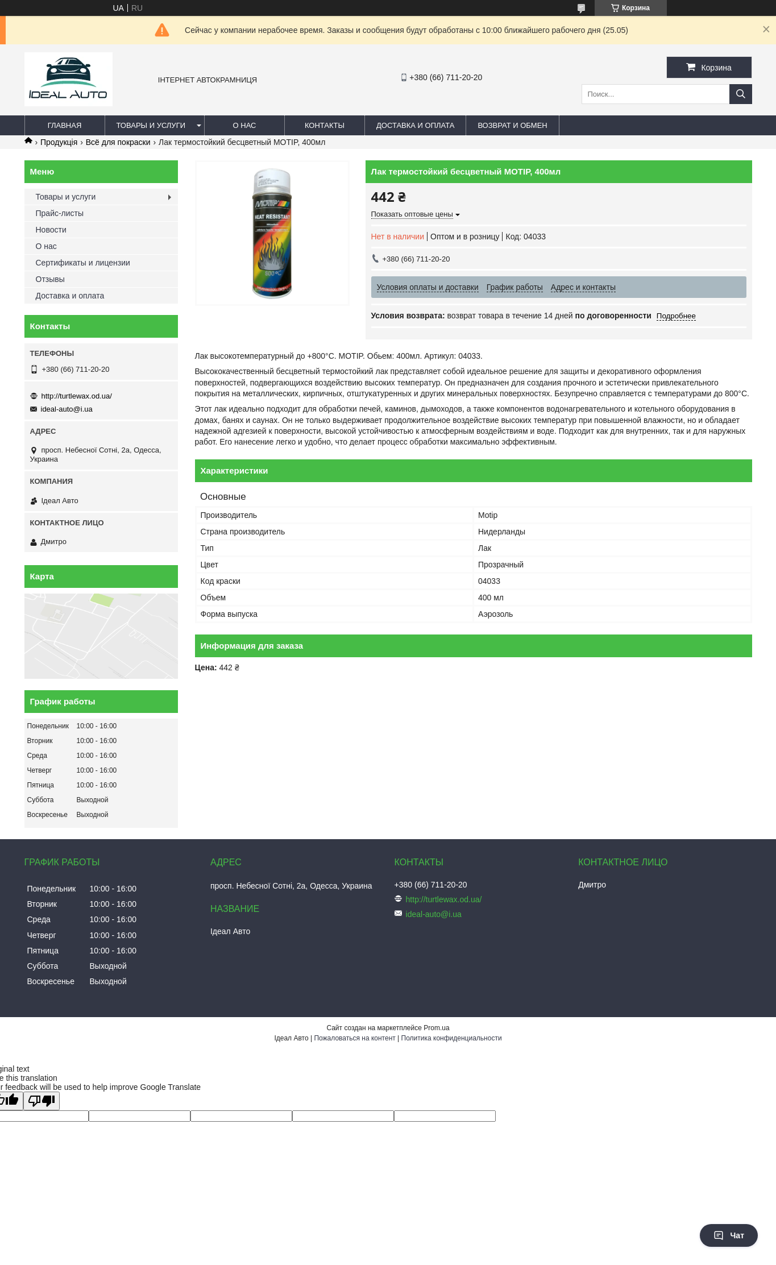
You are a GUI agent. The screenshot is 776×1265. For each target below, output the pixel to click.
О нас (244, 125)
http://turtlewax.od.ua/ (77, 396)
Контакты (325, 125)
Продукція (58, 142)
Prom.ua (436, 1028)
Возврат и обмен (512, 125)
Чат (728, 1235)
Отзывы (50, 279)
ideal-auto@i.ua (67, 409)
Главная (65, 125)
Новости (51, 229)
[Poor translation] (41, 1101)
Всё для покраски (118, 142)
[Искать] (740, 94)
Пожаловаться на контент (354, 1038)
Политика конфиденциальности (451, 1038)
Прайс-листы (60, 213)
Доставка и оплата (415, 125)
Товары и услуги (151, 125)
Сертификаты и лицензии (83, 262)
